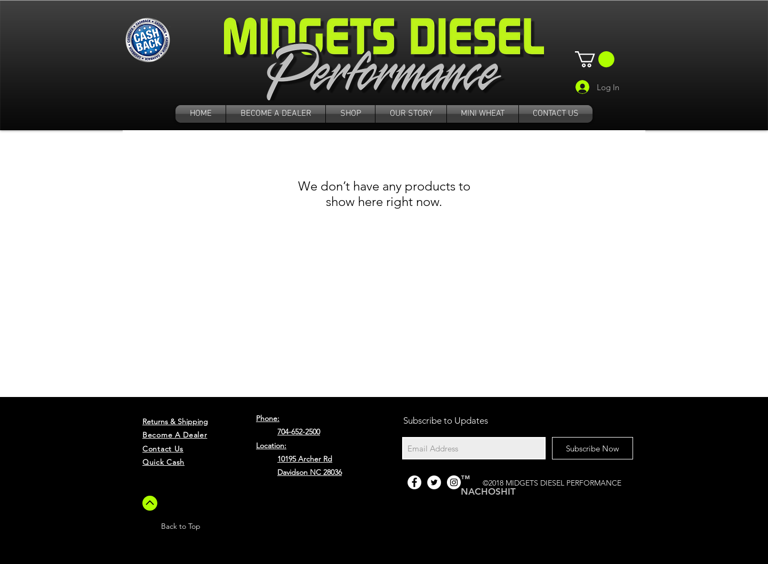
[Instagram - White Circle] (454, 482)
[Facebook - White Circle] (414, 482)
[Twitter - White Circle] (434, 482)
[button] (594, 59)
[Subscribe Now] (592, 448)
